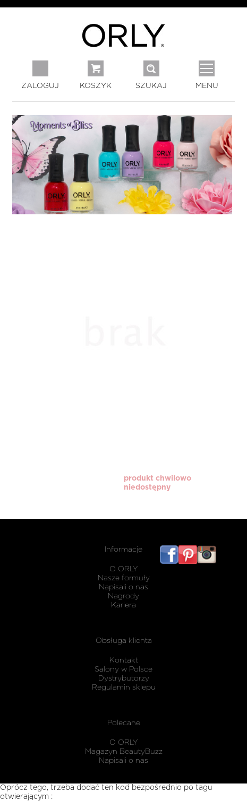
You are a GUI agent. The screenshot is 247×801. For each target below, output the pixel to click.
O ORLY (123, 569)
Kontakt (123, 660)
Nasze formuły (124, 578)
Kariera (123, 605)
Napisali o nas (123, 587)
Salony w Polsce (123, 669)
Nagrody (123, 596)
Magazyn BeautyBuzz (124, 751)
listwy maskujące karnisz (225, 566)
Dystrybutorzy (123, 678)
